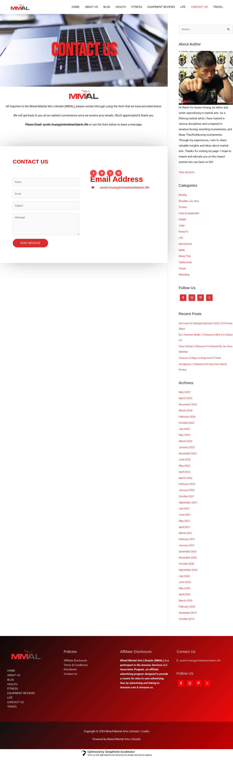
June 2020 (185, 608)
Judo (182, 252)
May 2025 (184, 418)
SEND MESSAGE (30, 271)
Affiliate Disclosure (75, 686)
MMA (182, 276)
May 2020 (184, 614)
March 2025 (186, 424)
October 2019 (187, 645)
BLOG (106, 34)
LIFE (183, 34)
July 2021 (184, 535)
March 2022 (186, 504)
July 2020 (184, 602)
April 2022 (185, 498)
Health (183, 245)
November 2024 (188, 430)
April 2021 (185, 553)
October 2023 (187, 449)
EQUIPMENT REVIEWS (161, 34)
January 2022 (187, 516)
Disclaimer (70, 696)
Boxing (183, 221)
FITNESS (136, 34)
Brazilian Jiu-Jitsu (189, 227)
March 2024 (186, 437)
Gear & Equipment (190, 239)
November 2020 (188, 584)
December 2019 (188, 639)
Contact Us (70, 700)
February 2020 (187, 633)
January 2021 (187, 571)
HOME (76, 34)
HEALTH (121, 34)
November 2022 (188, 479)
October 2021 (187, 522)
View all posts (187, 198)
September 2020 (188, 596)
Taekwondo (186, 288)
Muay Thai (185, 282)
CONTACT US (199, 34)
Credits (145, 757)
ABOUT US (91, 34)
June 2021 (185, 541)
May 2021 (184, 547)
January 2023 (187, 473)
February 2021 (187, 565)
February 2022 (187, 510)
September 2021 (188, 528)
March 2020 (186, 627)
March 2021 (186, 559)
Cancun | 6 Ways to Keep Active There (202, 384)
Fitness (183, 233)
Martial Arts (186, 270)
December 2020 (188, 578)
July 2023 (184, 455)
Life (181, 264)
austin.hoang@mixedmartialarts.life (201, 686)
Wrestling (184, 301)
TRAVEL (218, 34)
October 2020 (187, 590)
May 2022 (184, 492)
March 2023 (186, 467)
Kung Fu (183, 258)
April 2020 (185, 620)
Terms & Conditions (76, 691)
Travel (182, 294)
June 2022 (185, 486)
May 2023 (184, 461)
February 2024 (187, 443)
